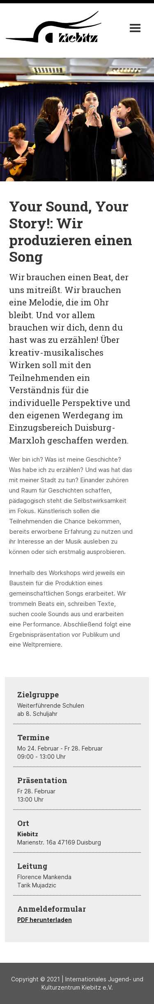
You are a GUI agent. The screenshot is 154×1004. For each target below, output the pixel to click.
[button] (135, 28)
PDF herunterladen (44, 919)
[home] (52, 26)
